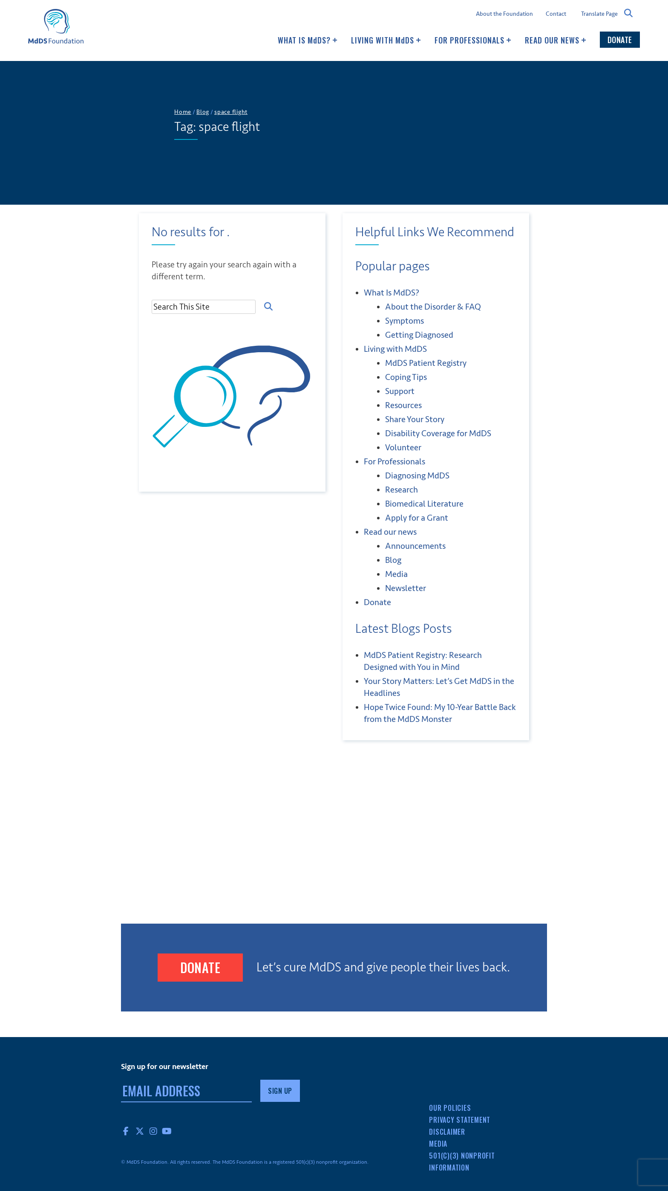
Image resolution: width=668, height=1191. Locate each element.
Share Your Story (414, 419)
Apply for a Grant (416, 518)
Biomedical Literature (424, 503)
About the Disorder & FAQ (433, 306)
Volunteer (403, 447)
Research (401, 489)
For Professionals (473, 40)
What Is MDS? (307, 40)
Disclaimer (447, 1132)
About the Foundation (504, 14)
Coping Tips (406, 377)
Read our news (555, 40)
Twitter (140, 1131)
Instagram (153, 1131)
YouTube (167, 1131)
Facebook (126, 1131)
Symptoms (404, 321)
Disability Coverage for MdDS (438, 433)
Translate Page (599, 13)
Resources (403, 405)
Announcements (415, 546)
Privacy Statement (459, 1120)
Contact (556, 14)
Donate (620, 39)
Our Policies (450, 1108)
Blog (393, 560)
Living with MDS (386, 40)
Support (400, 391)
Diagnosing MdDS (417, 475)
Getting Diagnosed (419, 335)
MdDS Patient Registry (425, 363)
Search (629, 13)
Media (396, 574)
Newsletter (405, 588)
